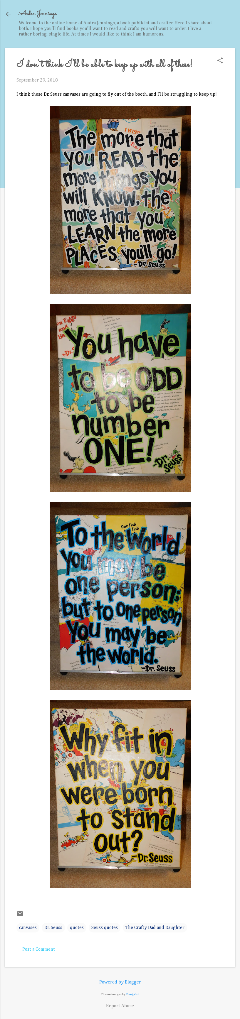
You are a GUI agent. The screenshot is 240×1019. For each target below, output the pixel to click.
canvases (28, 927)
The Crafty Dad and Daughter (154, 927)
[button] (220, 61)
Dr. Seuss (53, 927)
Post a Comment (38, 949)
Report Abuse (120, 1006)
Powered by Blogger (120, 982)
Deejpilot (133, 994)
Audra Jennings (37, 14)
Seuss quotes (104, 927)
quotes (77, 927)
